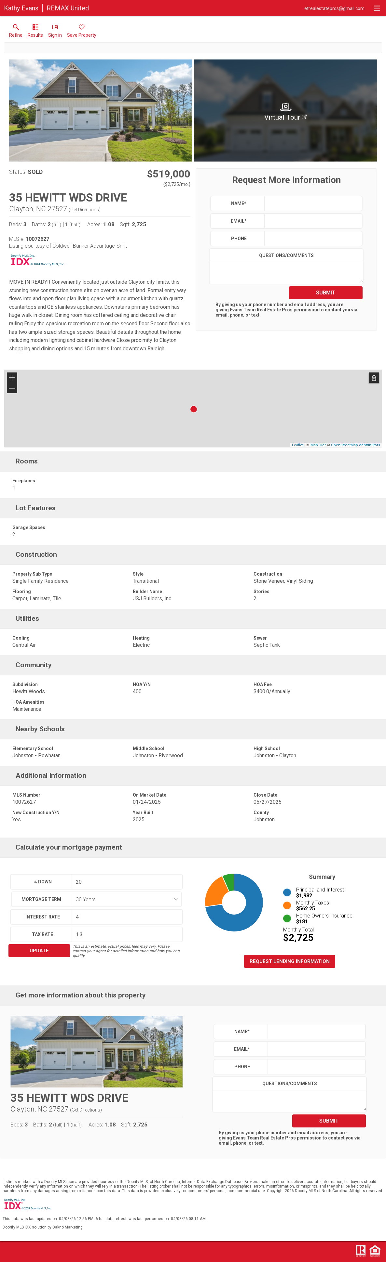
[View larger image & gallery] (100, 111)
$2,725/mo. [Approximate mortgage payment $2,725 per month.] (177, 184)
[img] (285, 111)
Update (39, 951)
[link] (15, 32)
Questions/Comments (286, 255)
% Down (43, 881)
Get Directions (84, 209)
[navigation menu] (377, 8)
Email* (239, 221)
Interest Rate (42, 916)
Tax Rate (42, 934)
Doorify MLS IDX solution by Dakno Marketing (43, 1227)
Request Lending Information (290, 961)
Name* (238, 203)
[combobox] (124, 899)
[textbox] (311, 203)
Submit (326, 293)
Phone (239, 238)
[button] (55, 32)
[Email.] (334, 8)
